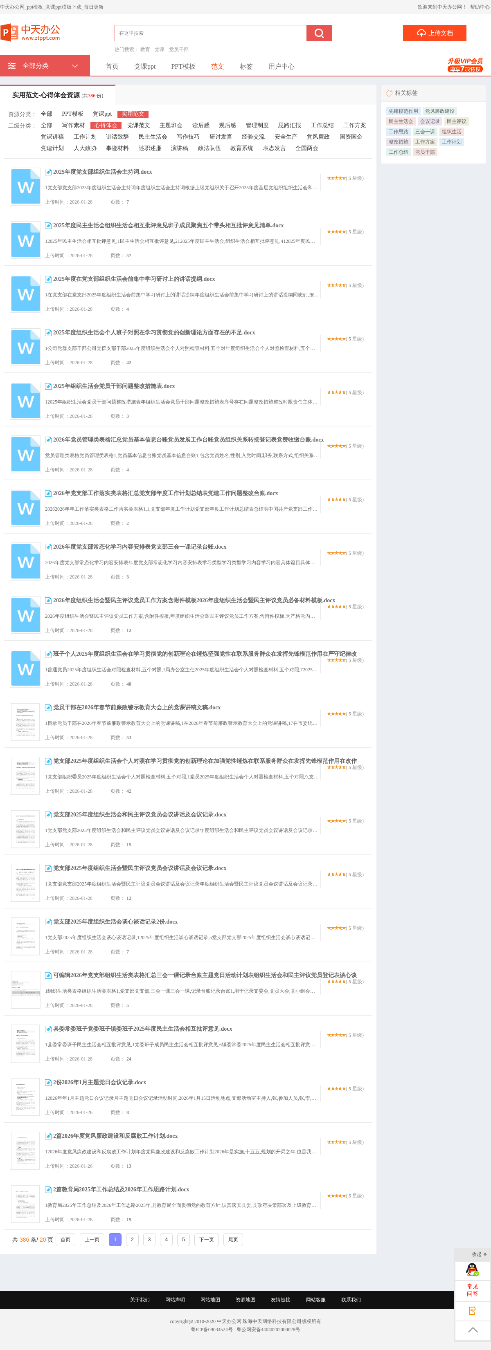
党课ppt (144, 66)
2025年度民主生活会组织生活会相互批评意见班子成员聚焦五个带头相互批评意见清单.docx (168, 225)
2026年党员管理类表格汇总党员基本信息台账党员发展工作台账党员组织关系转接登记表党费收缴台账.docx (188, 440)
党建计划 (52, 148)
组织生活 (452, 132)
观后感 (227, 125)
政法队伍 (209, 148)
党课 (159, 49)
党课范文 (138, 125)
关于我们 (140, 1300)
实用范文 (133, 114)
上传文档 (435, 33)
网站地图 (210, 1300)
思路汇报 (289, 125)
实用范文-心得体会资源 (57, 95)
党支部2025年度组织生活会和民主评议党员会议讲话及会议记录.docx (140, 815)
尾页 (233, 1239)
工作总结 (322, 125)
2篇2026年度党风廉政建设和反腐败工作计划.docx (115, 1136)
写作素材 (73, 125)
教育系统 (241, 148)
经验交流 (253, 137)
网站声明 (175, 1300)
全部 (46, 114)
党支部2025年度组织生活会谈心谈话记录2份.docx (115, 922)
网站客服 (316, 1300)
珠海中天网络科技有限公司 (272, 1321)
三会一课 (425, 132)
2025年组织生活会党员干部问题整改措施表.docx (114, 386)
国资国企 (351, 137)
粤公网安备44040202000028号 (268, 1329)
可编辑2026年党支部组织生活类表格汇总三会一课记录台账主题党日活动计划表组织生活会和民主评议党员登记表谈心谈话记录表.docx (201, 979)
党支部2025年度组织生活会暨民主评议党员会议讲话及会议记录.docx (140, 868)
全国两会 (306, 148)
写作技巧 (188, 137)
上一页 (92, 1239)
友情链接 (281, 1300)
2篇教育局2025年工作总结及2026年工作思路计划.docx (121, 1189)
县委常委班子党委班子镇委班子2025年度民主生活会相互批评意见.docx (142, 1029)
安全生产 (286, 137)
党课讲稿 (52, 137)
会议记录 (430, 121)
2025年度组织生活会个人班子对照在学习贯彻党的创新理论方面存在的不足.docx (154, 333)
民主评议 (456, 121)
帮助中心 (480, 7)
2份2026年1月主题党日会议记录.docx (99, 1082)
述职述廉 (150, 148)
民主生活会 (153, 137)
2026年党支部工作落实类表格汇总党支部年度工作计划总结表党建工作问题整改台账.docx (165, 493)
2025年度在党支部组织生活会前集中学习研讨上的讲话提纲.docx (134, 279)
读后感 (200, 125)
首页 (112, 66)
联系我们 (351, 1300)
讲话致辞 (117, 137)
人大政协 (85, 148)
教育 (145, 49)
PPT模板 (183, 66)
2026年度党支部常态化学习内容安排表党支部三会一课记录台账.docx (140, 547)
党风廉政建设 (440, 111)
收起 (479, 1254)
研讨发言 (220, 137)
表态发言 (274, 148)
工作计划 (85, 137)
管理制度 (257, 125)
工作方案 (354, 125)
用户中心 (281, 66)
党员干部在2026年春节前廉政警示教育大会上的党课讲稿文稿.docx (137, 707)
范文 (217, 66)
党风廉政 (318, 137)
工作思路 (398, 132)
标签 (246, 66)
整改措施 (398, 142)
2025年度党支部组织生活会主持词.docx (102, 172)
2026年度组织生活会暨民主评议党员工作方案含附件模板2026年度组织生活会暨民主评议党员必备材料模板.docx (194, 600)
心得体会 (106, 125)
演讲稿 (179, 148)
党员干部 (179, 49)
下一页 (206, 1239)
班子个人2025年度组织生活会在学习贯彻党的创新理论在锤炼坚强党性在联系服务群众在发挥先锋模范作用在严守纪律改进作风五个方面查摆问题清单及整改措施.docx (201, 658)
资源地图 (245, 1300)
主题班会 (171, 125)
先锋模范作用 (403, 111)
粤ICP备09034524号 (212, 1329)
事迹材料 (117, 148)
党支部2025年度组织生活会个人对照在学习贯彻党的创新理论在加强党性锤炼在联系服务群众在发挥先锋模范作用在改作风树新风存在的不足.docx (201, 765)
